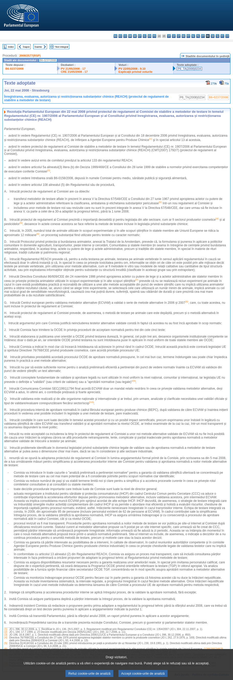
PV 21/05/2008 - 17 (73, 68)
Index (11, 46)
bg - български (115, 36)
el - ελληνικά (145, 36)
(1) (5, 629)
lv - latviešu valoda (174, 36)
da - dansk (130, 36)
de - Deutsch (135, 36)
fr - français (154, 36)
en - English (149, 36)
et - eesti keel (140, 36)
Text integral (61, 46)
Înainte (38, 46)
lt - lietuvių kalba (179, 36)
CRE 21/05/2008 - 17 (74, 71)
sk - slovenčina (213, 36)
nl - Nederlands (193, 36)
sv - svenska (227, 36)
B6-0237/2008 (14, 68)
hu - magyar (183, 36)
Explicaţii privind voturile (135, 71)
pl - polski (198, 36)
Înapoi (26, 46)
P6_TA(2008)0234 (189, 68)
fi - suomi (222, 36)
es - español (120, 36)
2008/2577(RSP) (29, 55)
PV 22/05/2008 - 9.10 (132, 68)
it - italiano (169, 36)
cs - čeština (125, 36)
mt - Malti (188, 36)
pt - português (203, 36)
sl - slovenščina (217, 36)
